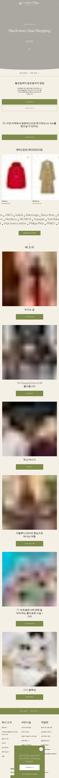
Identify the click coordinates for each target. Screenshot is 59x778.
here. (36, 774)
